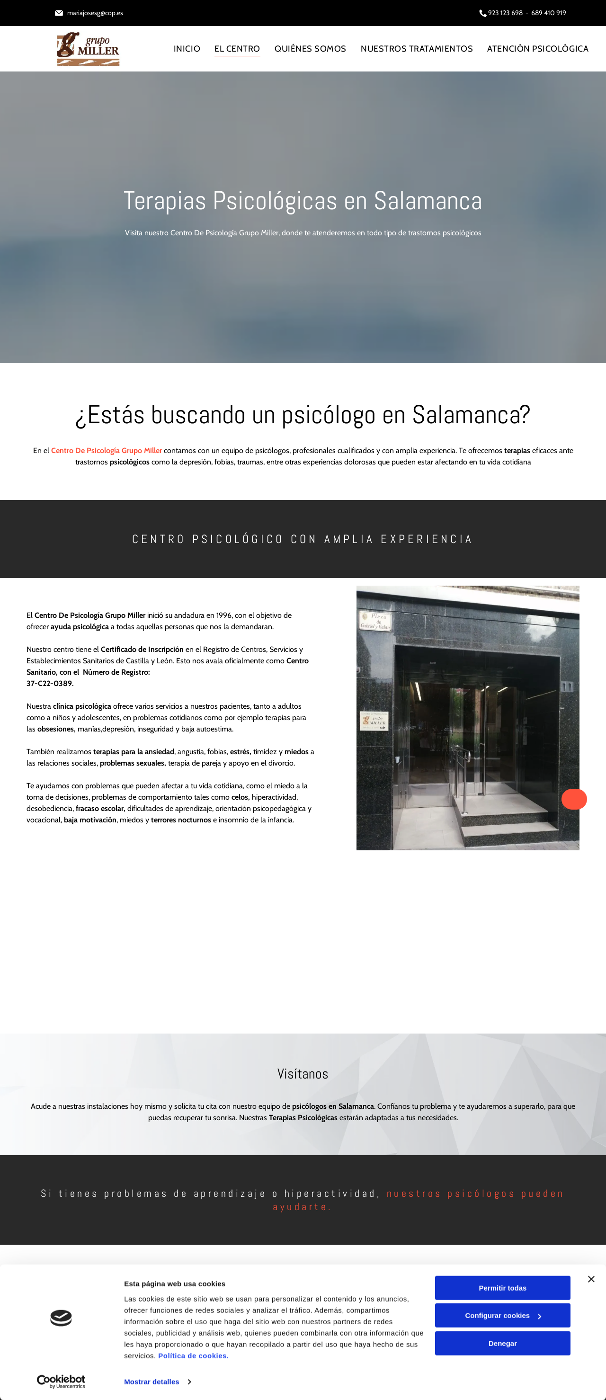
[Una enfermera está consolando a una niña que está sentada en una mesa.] (228, 946)
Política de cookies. (193, 1355)
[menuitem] (187, 48)
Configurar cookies (503, 1315)
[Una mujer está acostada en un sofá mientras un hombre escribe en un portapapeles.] (378, 946)
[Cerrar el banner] (591, 1278)
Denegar (503, 1343)
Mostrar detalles (151, 1381)
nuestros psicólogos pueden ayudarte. (419, 1199)
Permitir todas (503, 1288)
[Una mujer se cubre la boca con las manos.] (529, 946)
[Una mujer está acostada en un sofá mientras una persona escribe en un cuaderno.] (78, 946)
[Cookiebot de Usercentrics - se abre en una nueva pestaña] (61, 1381)
